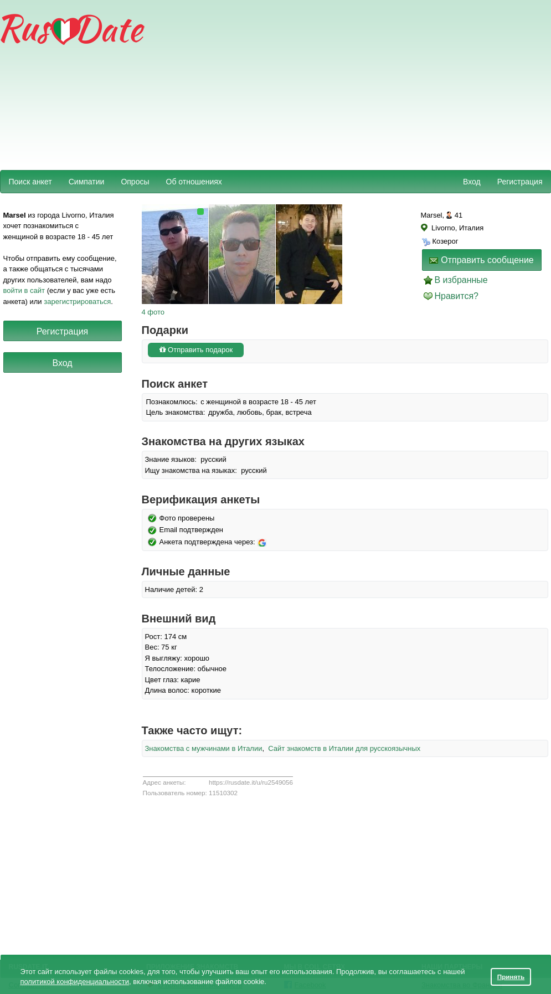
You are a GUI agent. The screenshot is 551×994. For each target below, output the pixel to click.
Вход (472, 181)
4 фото (153, 312)
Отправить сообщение (481, 260)
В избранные (461, 280)
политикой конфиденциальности (74, 981)
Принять (511, 976)
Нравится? (457, 296)
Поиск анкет (30, 181)
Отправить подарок (196, 350)
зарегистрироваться (77, 301)
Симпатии (87, 181)
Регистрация (520, 181)
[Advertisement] (286, 83)
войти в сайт (24, 290)
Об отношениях (194, 181)
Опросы (135, 181)
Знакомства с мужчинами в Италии (203, 748)
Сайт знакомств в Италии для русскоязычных (344, 748)
